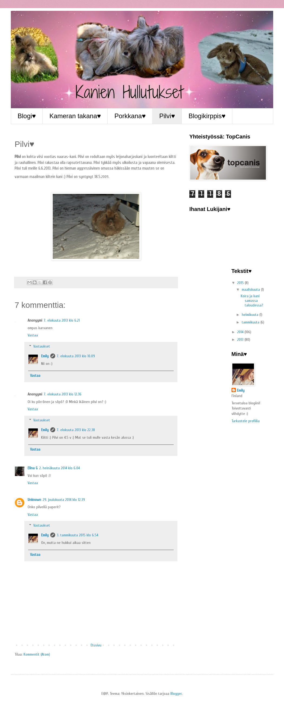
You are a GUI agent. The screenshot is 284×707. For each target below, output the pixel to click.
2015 (241, 282)
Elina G (33, 468)
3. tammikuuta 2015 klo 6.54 (77, 535)
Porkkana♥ (130, 116)
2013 (241, 339)
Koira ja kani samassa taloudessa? (252, 301)
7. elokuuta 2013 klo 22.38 (76, 430)
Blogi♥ (27, 116)
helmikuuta (250, 314)
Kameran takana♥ (75, 116)
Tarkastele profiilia (246, 421)
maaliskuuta (251, 289)
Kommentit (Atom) (37, 654)
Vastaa (33, 335)
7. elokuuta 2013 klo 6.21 (62, 320)
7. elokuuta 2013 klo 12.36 (62, 394)
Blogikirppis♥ (207, 116)
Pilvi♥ (167, 116)
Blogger (176, 693)
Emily (45, 356)
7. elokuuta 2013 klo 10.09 (76, 356)
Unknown (34, 499)
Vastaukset (41, 346)
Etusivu (96, 645)
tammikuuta (251, 322)
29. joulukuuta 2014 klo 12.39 (64, 499)
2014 (241, 332)
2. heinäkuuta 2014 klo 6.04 (59, 468)
